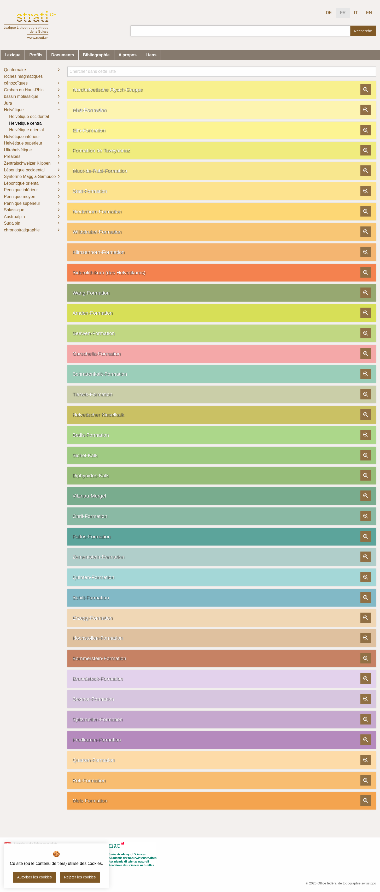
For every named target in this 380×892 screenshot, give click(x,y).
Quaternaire (15, 70)
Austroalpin (14, 216)
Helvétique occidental (29, 116)
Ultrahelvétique (18, 150)
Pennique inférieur (21, 190)
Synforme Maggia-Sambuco (30, 176)
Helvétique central (26, 123)
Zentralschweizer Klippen (27, 163)
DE (329, 12)
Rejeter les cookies (80, 877)
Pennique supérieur (22, 203)
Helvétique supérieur (23, 143)
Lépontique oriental (21, 183)
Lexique (12, 55)
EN (369, 12)
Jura (8, 103)
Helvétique (14, 109)
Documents (62, 55)
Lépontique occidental (24, 170)
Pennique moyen (19, 196)
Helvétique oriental (26, 130)
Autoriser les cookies (34, 877)
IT (356, 12)
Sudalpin (12, 223)
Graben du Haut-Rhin (24, 90)
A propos (128, 55)
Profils (35, 55)
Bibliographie (96, 55)
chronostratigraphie (22, 230)
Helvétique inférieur (22, 136)
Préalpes (12, 156)
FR (343, 12)
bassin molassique (21, 96)
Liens (150, 55)
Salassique (14, 210)
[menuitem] (32, 70)
